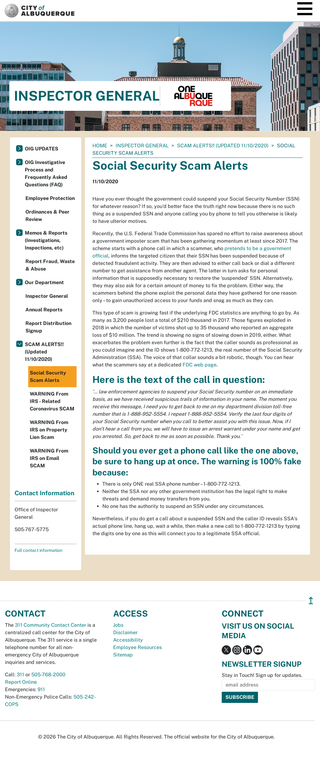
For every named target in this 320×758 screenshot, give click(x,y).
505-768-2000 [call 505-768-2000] (48, 675)
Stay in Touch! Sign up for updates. (262, 675)
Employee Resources (137, 647)
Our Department (44, 282)
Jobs (118, 625)
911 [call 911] (41, 689)
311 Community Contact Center (50, 625)
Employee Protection (50, 198)
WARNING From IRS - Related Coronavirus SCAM (52, 401)
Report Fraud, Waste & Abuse (50, 265)
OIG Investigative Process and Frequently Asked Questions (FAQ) (46, 173)
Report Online (21, 682)
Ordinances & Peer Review (47, 215)
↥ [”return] (311, 600)
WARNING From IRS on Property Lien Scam (49, 429)
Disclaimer (125, 632)
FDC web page (199, 365)
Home (99, 146)
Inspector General (142, 146)
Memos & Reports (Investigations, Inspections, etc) (46, 240)
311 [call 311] (20, 675)
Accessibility (128, 640)
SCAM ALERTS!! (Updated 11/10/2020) (223, 146)
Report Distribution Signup (48, 327)
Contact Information (44, 493)
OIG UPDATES (41, 149)
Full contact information (38, 550)
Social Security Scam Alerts (48, 376)
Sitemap (123, 655)
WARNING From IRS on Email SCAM (49, 458)
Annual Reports (43, 310)
